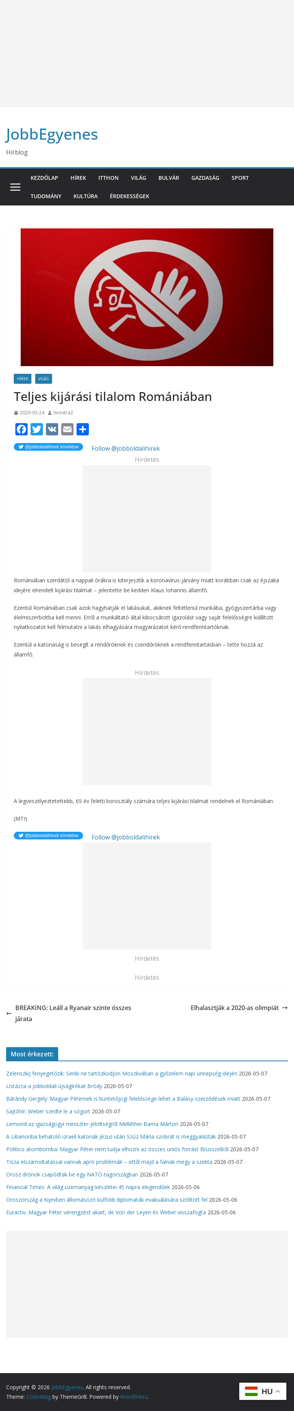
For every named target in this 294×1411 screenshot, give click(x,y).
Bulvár (168, 177)
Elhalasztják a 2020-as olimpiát (239, 1008)
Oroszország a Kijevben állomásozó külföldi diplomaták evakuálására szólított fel (106, 1199)
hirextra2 (63, 412)
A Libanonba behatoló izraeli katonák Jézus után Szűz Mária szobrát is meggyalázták (111, 1136)
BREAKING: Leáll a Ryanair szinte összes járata (68, 1013)
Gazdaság (205, 177)
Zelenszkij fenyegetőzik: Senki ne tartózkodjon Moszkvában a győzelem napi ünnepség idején (121, 1073)
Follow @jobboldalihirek (125, 448)
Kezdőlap (44, 177)
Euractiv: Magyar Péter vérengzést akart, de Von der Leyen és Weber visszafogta (106, 1212)
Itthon (108, 177)
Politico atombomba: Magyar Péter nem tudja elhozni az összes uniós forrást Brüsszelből (117, 1149)
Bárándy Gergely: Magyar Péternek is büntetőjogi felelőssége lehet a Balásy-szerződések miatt (123, 1098)
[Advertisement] (147, 53)
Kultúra (86, 196)
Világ (138, 177)
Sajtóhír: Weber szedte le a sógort (48, 1111)
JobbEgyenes (52, 133)
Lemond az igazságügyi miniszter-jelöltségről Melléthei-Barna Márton (92, 1123)
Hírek (78, 177)
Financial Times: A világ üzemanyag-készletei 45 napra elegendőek (88, 1187)
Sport (240, 177)
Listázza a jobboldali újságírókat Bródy (54, 1086)
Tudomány (46, 196)
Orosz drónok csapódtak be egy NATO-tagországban (72, 1174)
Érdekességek (129, 196)
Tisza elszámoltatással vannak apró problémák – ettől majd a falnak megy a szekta (109, 1161)
